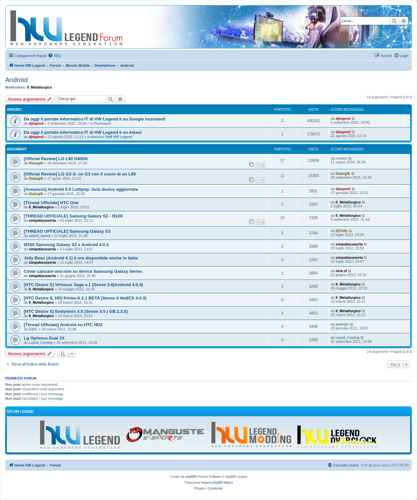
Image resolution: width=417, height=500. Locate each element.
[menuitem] (54, 56)
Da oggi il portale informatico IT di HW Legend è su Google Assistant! (94, 119)
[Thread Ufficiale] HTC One (51, 202)
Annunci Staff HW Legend (111, 137)
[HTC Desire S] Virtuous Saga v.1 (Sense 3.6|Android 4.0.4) (83, 284)
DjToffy (342, 231)
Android (16, 79)
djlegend (36, 123)
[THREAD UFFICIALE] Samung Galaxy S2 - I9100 (73, 216)
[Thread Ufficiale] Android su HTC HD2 (63, 324)
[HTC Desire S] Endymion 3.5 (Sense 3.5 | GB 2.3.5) (76, 311)
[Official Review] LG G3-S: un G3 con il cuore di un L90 (80, 174)
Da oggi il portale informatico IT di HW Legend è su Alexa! (83, 132)
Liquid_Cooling (40, 342)
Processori (102, 123)
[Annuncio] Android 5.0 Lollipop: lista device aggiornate (81, 189)
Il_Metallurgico (39, 87)
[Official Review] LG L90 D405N (56, 158)
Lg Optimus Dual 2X (44, 338)
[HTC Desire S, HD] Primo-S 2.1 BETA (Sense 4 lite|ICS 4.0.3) (85, 298)
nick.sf (341, 271)
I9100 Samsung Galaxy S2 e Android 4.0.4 (66, 244)
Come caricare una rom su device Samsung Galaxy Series (83, 271)
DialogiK (36, 163)
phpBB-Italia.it (223, 482)
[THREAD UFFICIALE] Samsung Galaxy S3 (67, 231)
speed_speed (39, 236)
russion (341, 158)
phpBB (190, 477)
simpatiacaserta (42, 220)
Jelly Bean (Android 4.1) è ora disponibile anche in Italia (81, 258)
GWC (33, 329)
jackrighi (342, 324)
